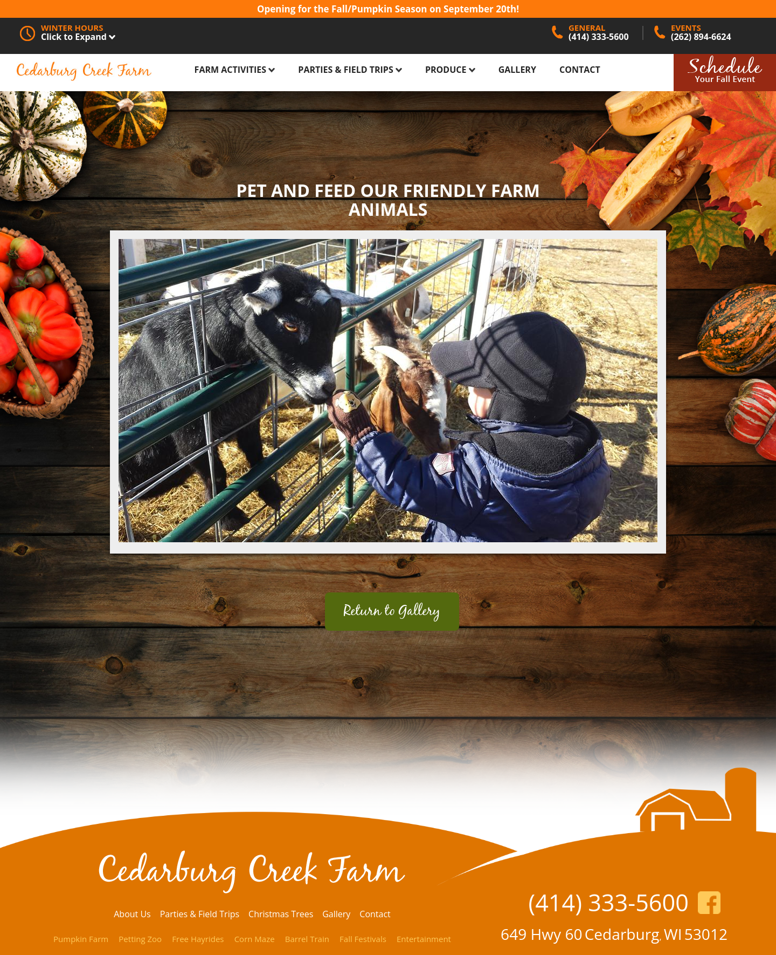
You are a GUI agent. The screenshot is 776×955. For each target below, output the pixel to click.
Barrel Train (307, 938)
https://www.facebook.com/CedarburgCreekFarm (709, 902)
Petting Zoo (140, 938)
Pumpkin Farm (80, 938)
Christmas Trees (280, 914)
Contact (579, 70)
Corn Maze (254, 938)
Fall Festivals (363, 938)
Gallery (517, 70)
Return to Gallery (392, 611)
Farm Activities (235, 70)
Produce (450, 70)
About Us (132, 914)
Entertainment (424, 938)
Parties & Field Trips (350, 70)
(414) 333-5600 (608, 902)
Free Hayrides (198, 938)
